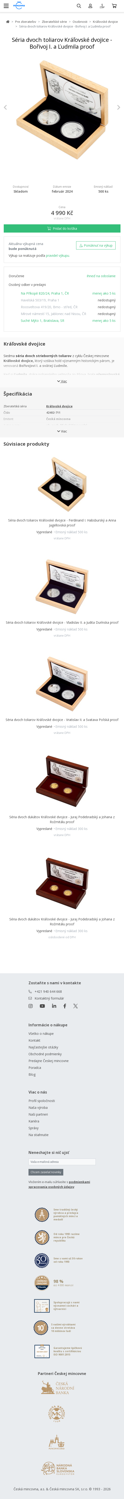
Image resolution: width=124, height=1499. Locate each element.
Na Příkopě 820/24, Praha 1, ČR (45, 293)
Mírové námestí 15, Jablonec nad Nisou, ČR (53, 313)
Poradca (34, 1067)
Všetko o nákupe (41, 1033)
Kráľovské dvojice (105, 21)
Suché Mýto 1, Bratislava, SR (42, 320)
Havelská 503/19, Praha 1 (40, 300)
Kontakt (34, 1040)
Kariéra (33, 1121)
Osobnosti (80, 21)
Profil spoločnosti (41, 1100)
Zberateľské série (54, 21)
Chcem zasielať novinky (46, 1172)
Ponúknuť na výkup (96, 245)
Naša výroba (38, 1107)
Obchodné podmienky (45, 1054)
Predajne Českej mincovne (48, 1061)
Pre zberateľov (25, 21)
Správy (33, 1128)
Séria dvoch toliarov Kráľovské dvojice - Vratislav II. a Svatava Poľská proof (62, 719)
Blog (31, 1074)
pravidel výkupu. (58, 255)
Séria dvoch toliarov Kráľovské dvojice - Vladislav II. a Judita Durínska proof (62, 622)
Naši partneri (38, 1114)
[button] (12, 107)
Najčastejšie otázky (43, 1047)
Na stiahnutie (38, 1135)
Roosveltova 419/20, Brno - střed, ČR (49, 307)
